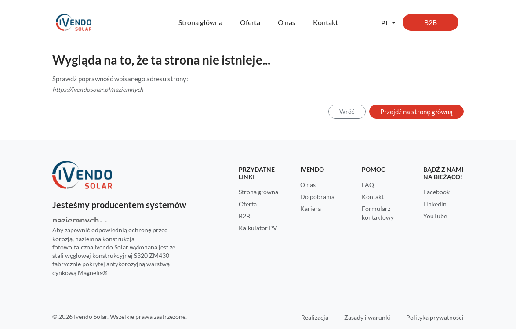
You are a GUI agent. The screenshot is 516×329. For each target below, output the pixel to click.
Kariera (310, 208)
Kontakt (325, 22)
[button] (388, 22)
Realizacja (314, 317)
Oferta (250, 22)
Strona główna (200, 22)
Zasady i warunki (367, 317)
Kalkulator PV (258, 227)
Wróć (347, 111)
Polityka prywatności (435, 317)
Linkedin (435, 204)
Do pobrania (317, 196)
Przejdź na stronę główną (416, 112)
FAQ (368, 184)
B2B (430, 22)
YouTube (435, 216)
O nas (286, 22)
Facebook (436, 191)
